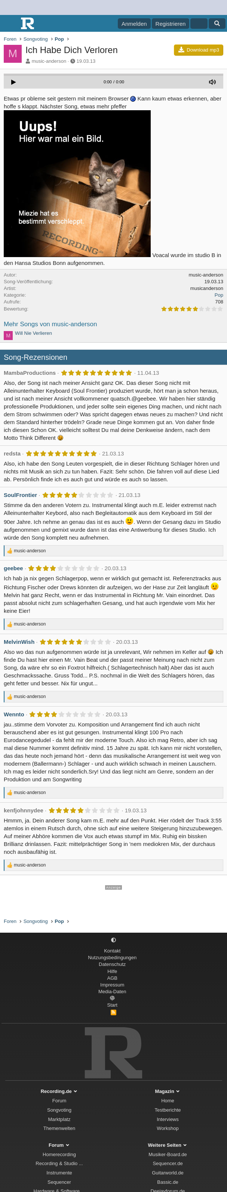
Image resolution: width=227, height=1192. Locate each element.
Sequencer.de (167, 1163)
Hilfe (112, 971)
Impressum (112, 985)
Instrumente (59, 1173)
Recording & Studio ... (59, 1163)
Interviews (168, 1119)
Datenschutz (112, 964)
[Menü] (10, 23)
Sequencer (59, 1182)
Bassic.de (167, 1182)
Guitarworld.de (168, 1173)
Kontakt (112, 951)
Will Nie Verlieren (33, 333)
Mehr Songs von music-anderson (50, 324)
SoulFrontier (20, 495)
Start (112, 1005)
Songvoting (59, 1110)
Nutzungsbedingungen (112, 957)
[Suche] (217, 23)
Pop (219, 295)
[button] (113, 940)
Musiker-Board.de (167, 1154)
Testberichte (167, 1110)
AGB (112, 978)
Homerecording (59, 1154)
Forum (59, 1100)
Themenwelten (59, 1128)
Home (167, 1100)
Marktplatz (59, 1119)
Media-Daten (112, 991)
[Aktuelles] (198, 23)
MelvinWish (19, 642)
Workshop (167, 1128)
